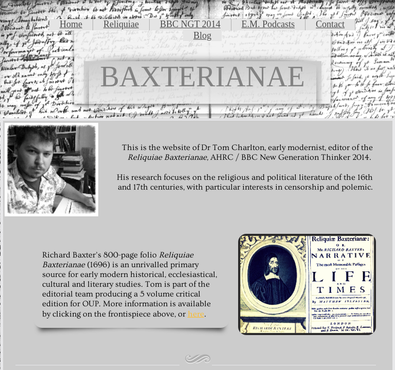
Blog (202, 35)
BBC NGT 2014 (190, 24)
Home (71, 24)
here (196, 314)
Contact (330, 24)
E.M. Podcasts (268, 24)
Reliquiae (121, 24)
